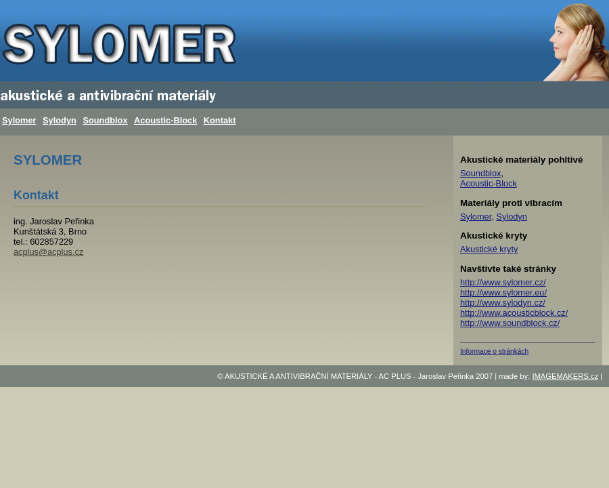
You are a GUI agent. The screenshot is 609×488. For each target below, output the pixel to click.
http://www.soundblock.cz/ (510, 323)
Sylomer (19, 120)
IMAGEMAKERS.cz (565, 376)
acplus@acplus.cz (48, 252)
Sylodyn (59, 120)
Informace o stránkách (494, 351)
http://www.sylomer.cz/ (503, 282)
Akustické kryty (489, 249)
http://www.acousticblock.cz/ (514, 313)
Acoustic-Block (165, 120)
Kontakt (220, 120)
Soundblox (105, 120)
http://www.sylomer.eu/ (503, 292)
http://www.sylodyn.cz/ (502, 303)
